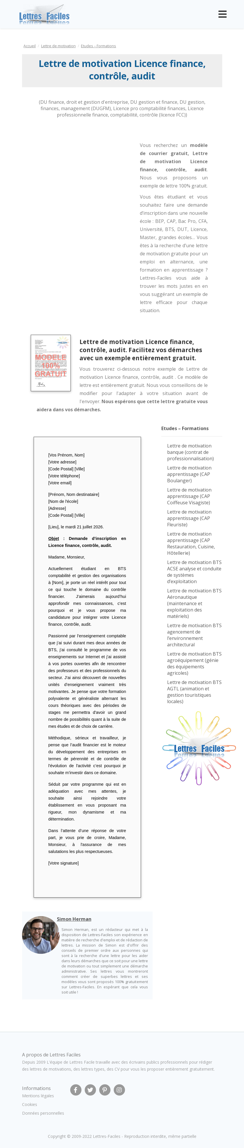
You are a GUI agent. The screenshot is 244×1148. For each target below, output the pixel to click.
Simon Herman (74, 919)
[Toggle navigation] (222, 14)
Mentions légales (38, 1095)
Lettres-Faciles (106, 1136)
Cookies (29, 1104)
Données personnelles (43, 1113)
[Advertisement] (69, 168)
